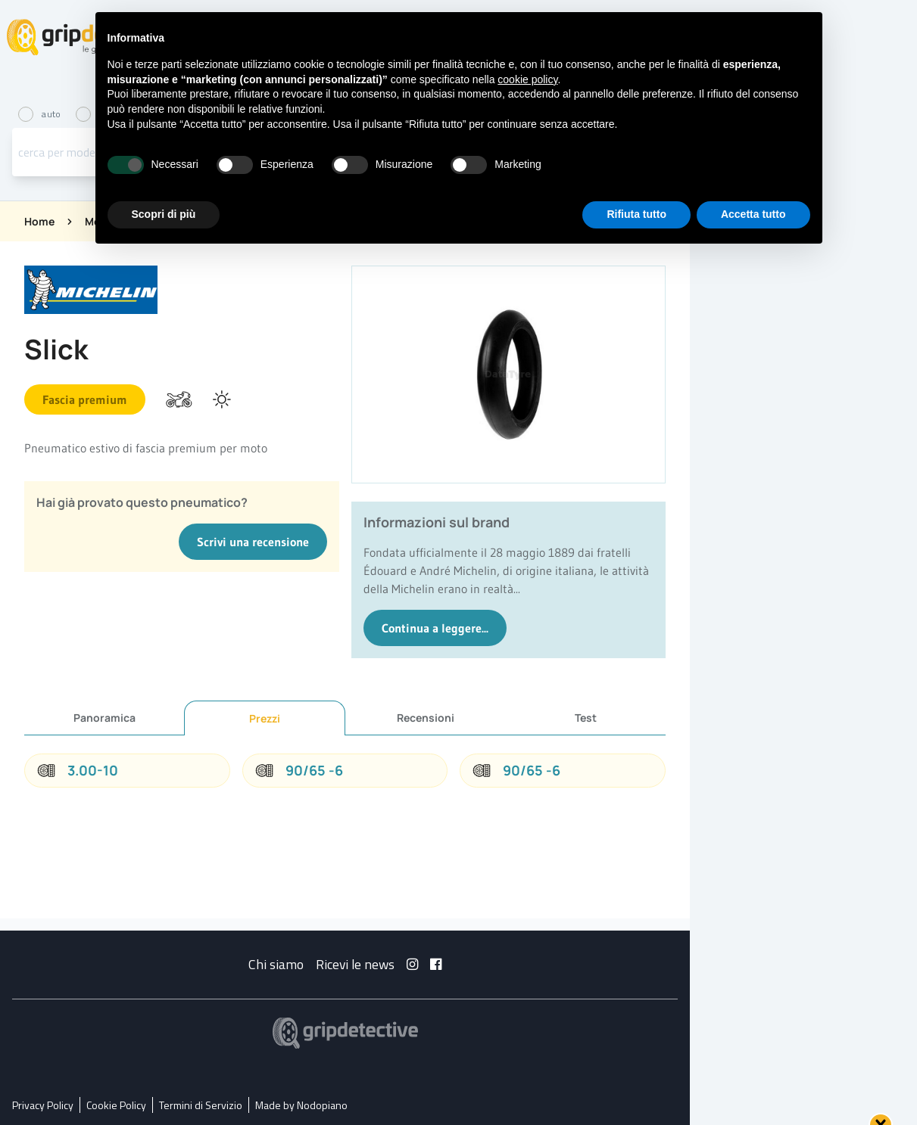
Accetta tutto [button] (753, 214)
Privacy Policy (42, 1105)
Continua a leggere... (435, 628)
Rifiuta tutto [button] (636, 214)
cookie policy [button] (527, 79)
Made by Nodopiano (301, 1105)
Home (39, 221)
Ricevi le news (355, 964)
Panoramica (104, 717)
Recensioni (425, 717)
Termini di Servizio (200, 1105)
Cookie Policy (116, 1105)
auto (41, 114)
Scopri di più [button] (164, 214)
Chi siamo (276, 964)
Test (586, 717)
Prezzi (264, 718)
